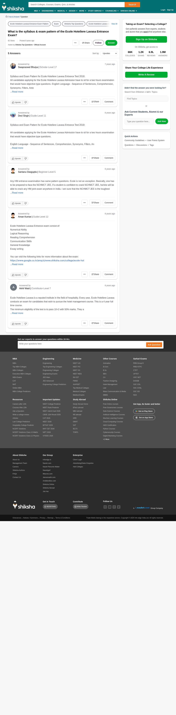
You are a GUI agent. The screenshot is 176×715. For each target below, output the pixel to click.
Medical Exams (78, 395)
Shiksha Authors (19, 470)
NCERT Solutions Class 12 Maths (25, 432)
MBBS (105, 395)
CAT (14, 381)
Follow (98, 43)
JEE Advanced (48, 381)
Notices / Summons (30, 518)
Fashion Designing (110, 381)
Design (73, 11)
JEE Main (46, 377)
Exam (56, 24)
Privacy (42, 518)
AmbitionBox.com (49, 481)
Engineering (48, 11)
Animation (107, 363)
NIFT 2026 (47, 432)
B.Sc (105, 370)
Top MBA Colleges (19, 367)
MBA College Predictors (22, 391)
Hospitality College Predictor (23, 425)
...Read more (16, 92)
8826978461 (51, 506)
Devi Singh (23, 116)
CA (104, 377)
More (82, 11)
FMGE (75, 381)
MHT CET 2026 (48, 429)
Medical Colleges (79, 391)
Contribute (78, 501)
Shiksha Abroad (49, 488)
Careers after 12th (19, 404)
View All (114, 24)
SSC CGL (137, 384)
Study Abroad (95, 11)
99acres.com (48, 474)
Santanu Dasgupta (27, 172)
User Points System (156, 140)
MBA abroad (77, 411)
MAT (14, 384)
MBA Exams (17, 377)
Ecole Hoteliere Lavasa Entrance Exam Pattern (29, 24)
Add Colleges (78, 467)
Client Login (77, 460)
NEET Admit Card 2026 (51, 411)
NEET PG (76, 367)
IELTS (75, 429)
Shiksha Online (128, 11)
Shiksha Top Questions (73, 24)
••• (75, 43)
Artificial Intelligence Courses (114, 415)
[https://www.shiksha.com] (7, 17)
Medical (62, 11)
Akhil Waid (24, 288)
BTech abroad (78, 408)
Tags (152, 145)
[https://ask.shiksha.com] (14, 17)
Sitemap (50, 518)
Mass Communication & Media (114, 391)
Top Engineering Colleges (52, 367)
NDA (135, 395)
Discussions (141, 145)
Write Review (82, 506)
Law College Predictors (21, 422)
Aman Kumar (24, 217)
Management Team (20, 463)
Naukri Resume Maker (51, 467)
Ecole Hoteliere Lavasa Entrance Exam (105, 24)
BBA (104, 374)
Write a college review (21, 415)
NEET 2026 (47, 422)
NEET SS (76, 370)
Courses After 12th (20, 408)
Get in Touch (49, 501)
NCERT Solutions (19, 429)
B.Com (105, 367)
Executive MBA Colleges (22, 374)
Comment (109, 102)
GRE (75, 418)
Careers (16, 467)
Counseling (111, 11)
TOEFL (75, 432)
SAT (74, 425)
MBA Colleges (18, 370)
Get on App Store (144, 417)
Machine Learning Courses (113, 418)
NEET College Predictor (52, 404)
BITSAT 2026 (48, 425)
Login (163, 10)
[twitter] (119, 507)
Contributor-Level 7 (41, 288)
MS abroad (77, 415)
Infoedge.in (47, 460)
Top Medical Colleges (81, 388)
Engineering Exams (50, 374)
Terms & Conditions (62, 518)
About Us (16, 460)
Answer (111, 43)
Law (104, 388)
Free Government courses (113, 408)
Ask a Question (18, 411)
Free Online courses (110, 404)
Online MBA (17, 388)
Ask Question (154, 345)
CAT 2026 (46, 418)
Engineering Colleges (51, 370)
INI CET (76, 377)
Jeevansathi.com (49, 477)
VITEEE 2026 (48, 436)
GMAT (75, 422)
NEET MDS (77, 374)
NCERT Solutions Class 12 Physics (26, 436)
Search (132, 4)
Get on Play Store (144, 411)
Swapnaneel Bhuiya (28, 67)
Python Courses (109, 429)
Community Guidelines (134, 140)
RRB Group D (138, 363)
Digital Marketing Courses (112, 436)
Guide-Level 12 (40, 217)
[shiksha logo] (25, 504)
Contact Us (17, 477)
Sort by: (96, 53)
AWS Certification (109, 425)
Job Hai (46, 491)
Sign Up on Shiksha (146, 39)
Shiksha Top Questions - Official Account (30, 45)
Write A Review (146, 74)
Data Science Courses (111, 411)
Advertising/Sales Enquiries (83, 463)
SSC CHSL (137, 388)
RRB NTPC (137, 367)
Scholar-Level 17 (48, 67)
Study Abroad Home (80, 404)
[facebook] (114, 507)
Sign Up (170, 10)
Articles (15, 418)
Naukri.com (47, 463)
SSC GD (136, 391)
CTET (135, 370)
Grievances (17, 518)
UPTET (136, 374)
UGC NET (137, 377)
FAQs (15, 474)
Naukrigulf (46, 470)
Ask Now (162, 121)
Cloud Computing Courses (113, 422)
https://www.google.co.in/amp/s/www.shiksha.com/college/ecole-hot (47, 260)
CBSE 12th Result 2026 (52, 415)
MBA (37, 11)
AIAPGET (76, 384)
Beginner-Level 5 (47, 172)
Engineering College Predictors (54, 384)
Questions (129, 145)
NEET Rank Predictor (51, 408)
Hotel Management (110, 384)
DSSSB (136, 381)
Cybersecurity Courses (111, 432)
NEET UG (76, 363)
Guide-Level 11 (38, 116)
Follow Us (107, 501)
